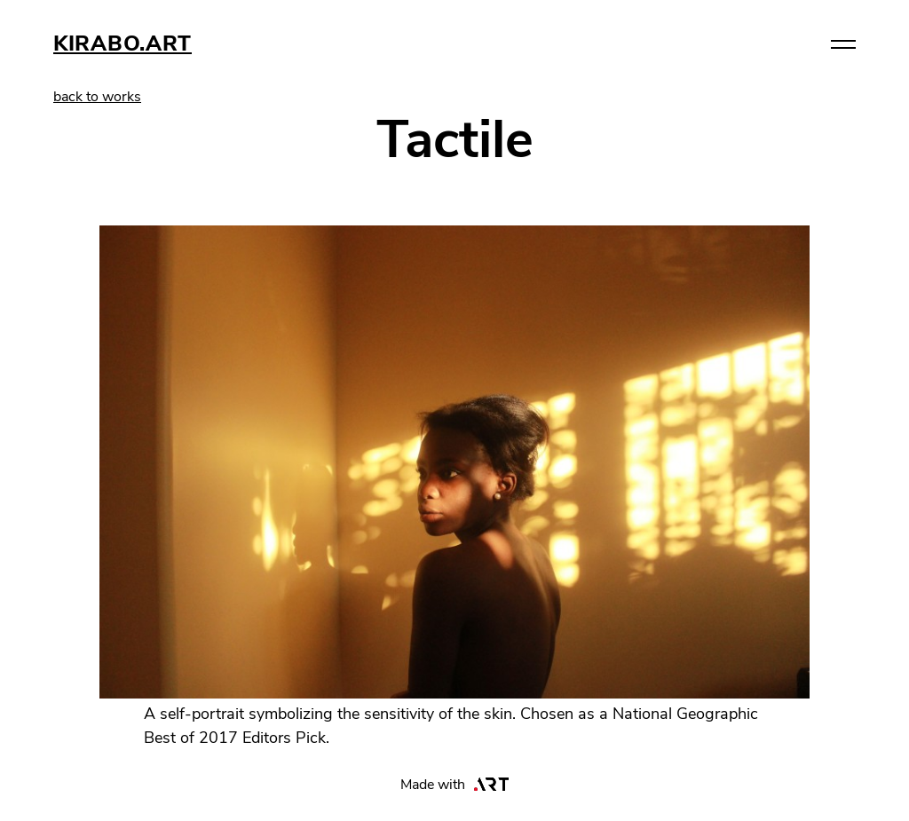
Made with (455, 784)
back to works (97, 97)
